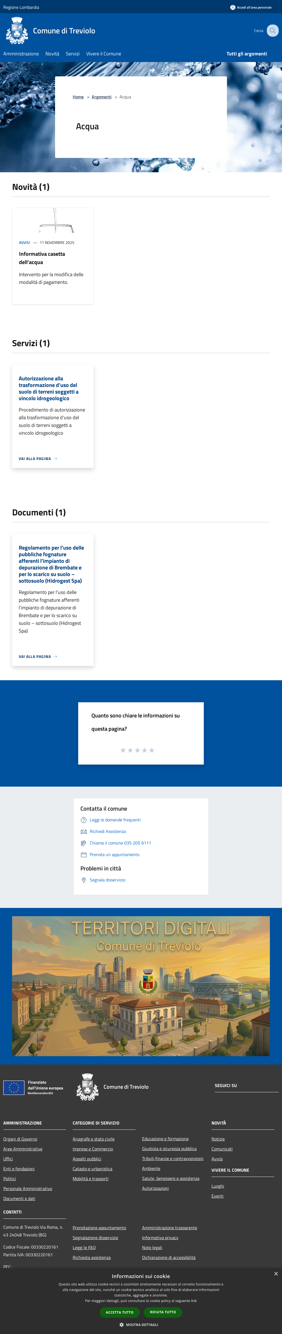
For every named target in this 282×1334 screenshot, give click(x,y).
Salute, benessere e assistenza (170, 1178)
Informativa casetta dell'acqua (42, 257)
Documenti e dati (19, 1198)
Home (78, 96)
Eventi (218, 1196)
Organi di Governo (20, 1139)
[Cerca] (272, 30)
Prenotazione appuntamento (99, 1227)
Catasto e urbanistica (92, 1168)
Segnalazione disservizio (95, 1237)
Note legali (152, 1247)
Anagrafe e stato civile (94, 1139)
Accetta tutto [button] (120, 1312)
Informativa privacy (160, 1237)
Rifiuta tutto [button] (163, 1312)
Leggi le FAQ (84, 1247)
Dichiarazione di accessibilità (169, 1257)
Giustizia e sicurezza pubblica (169, 1148)
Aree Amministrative (22, 1148)
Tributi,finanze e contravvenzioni (173, 1158)
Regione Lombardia (21, 7)
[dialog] (141, 1301)
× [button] (276, 1274)
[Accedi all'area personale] (251, 7)
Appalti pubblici (87, 1158)
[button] (141, 1324)
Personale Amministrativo (27, 1188)
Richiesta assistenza (92, 1257)
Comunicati (222, 1148)
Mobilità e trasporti (91, 1178)
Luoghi (218, 1186)
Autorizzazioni (155, 1188)
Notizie (218, 1139)
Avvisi (24, 242)
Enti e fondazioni (19, 1168)
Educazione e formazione (165, 1138)
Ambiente (151, 1168)
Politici (9, 1178)
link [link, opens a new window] (194, 1300)
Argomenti (102, 96)
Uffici (8, 1158)
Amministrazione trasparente (169, 1227)
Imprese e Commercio (93, 1148)
